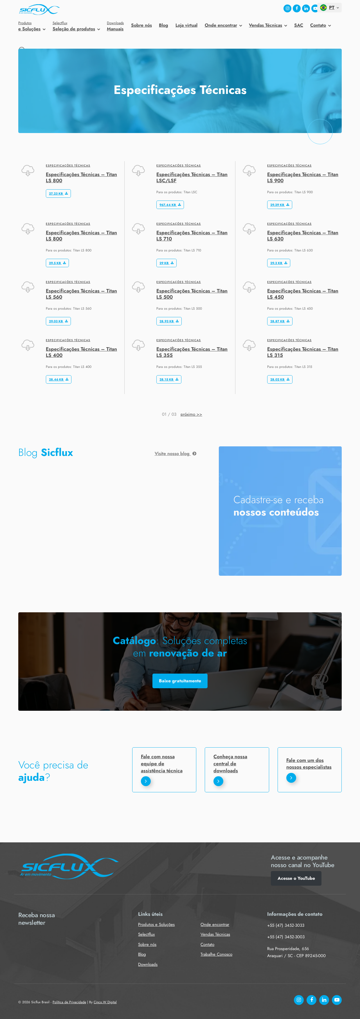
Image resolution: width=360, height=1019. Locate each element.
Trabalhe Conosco (216, 954)
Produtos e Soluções (156, 924)
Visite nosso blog (175, 453)
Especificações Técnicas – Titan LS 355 (192, 352)
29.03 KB (58, 321)
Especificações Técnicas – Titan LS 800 (81, 177)
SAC (298, 25)
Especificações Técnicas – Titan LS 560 (81, 293)
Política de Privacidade (69, 1002)
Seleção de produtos (76, 26)
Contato (318, 25)
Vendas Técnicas (265, 25)
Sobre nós (141, 25)
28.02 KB (279, 379)
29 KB (166, 263)
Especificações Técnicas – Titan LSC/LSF (192, 177)
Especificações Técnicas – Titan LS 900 (302, 177)
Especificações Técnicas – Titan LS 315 (302, 352)
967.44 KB (170, 205)
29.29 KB (279, 205)
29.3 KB (278, 263)
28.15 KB (168, 379)
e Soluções (31, 26)
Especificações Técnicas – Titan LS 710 (192, 235)
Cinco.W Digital (105, 1002)
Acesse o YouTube (296, 878)
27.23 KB (58, 193)
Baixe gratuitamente (180, 681)
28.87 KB (279, 321)
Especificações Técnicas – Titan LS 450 (302, 293)
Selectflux (146, 934)
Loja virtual (186, 25)
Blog (163, 25)
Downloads (148, 964)
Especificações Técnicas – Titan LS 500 (192, 293)
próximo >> (191, 414)
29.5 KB (57, 263)
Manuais (115, 26)
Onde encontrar (221, 25)
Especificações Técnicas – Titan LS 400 (81, 352)
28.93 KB (169, 321)
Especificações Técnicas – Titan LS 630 (302, 235)
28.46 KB (58, 379)
